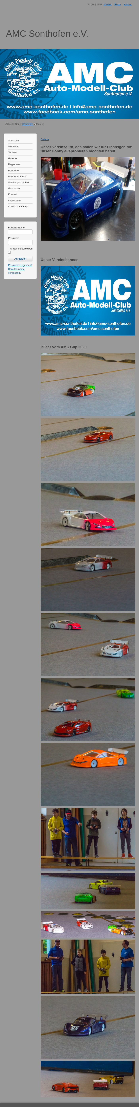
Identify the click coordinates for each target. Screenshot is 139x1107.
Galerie (12, 158)
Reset (117, 4)
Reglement (14, 164)
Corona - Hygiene (18, 206)
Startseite (27, 124)
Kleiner (128, 4)
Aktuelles (13, 146)
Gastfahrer (14, 188)
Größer (108, 4)
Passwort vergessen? (20, 265)
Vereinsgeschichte (18, 182)
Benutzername (16, 227)
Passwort (13, 238)
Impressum (14, 200)
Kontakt (12, 194)
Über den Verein (17, 176)
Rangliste (13, 170)
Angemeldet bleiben (21, 248)
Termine (12, 152)
